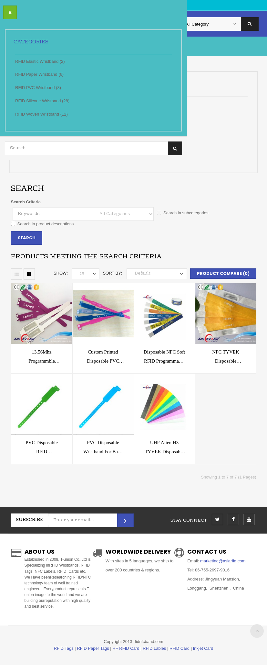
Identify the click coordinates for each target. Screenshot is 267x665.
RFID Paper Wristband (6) (39, 74)
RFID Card (179, 648)
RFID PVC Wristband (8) (38, 87)
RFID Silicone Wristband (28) (42, 100)
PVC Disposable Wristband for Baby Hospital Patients (103, 451)
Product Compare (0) (223, 273)
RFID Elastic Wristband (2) (40, 61)
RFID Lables (154, 648)
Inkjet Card (203, 648)
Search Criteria (26, 201)
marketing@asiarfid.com (222, 560)
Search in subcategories (182, 212)
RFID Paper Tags (93, 648)
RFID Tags (64, 648)
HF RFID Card (125, 648)
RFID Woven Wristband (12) (41, 114)
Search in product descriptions (42, 223)
